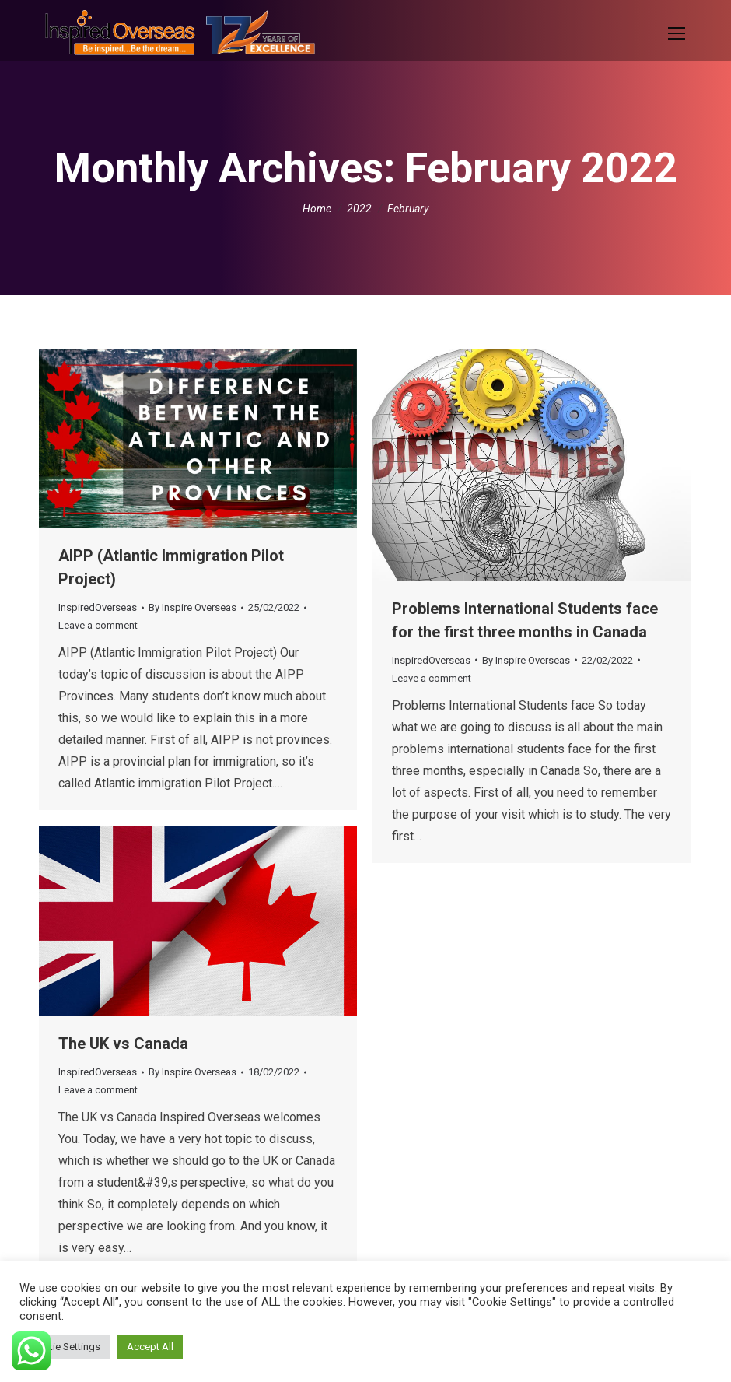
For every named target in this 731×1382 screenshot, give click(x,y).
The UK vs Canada (123, 1043)
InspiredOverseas (97, 607)
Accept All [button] (150, 1346)
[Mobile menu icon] (676, 33)
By (192, 607)
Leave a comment (98, 625)
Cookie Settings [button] (64, 1346)
